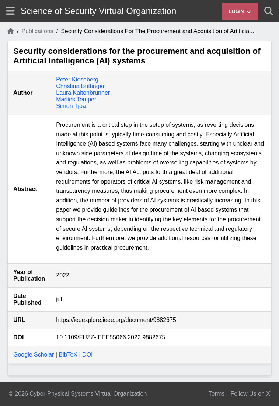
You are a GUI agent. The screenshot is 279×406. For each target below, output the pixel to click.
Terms (217, 394)
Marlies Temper (76, 99)
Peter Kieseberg (77, 79)
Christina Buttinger (80, 86)
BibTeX (68, 354)
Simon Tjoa (71, 106)
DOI (87, 354)
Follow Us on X (250, 394)
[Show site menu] (10, 11)
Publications (37, 31)
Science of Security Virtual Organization (98, 11)
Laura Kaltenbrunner (83, 93)
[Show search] (268, 11)
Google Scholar (33, 354)
